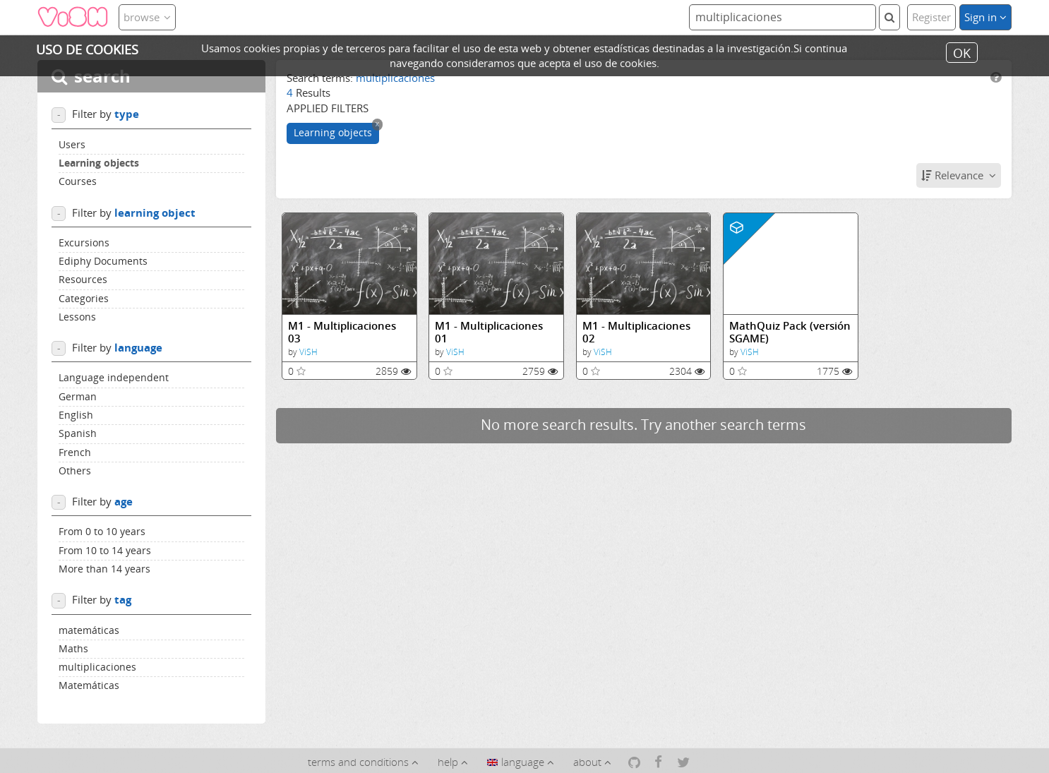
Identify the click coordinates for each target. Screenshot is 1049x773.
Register (931, 17)
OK (962, 52)
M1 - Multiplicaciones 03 (342, 332)
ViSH (308, 352)
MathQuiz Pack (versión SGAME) (790, 332)
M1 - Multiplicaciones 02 (636, 332)
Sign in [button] (985, 17)
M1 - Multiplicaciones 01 (489, 332)
